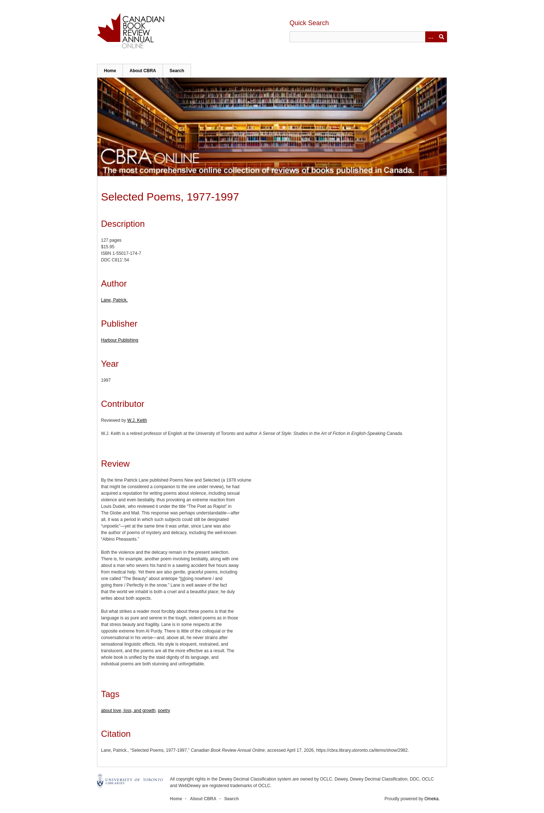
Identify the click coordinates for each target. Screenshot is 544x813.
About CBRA (142, 70)
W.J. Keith (137, 420)
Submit (441, 36)
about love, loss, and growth (128, 710)
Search (177, 70)
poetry (164, 710)
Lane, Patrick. (114, 300)
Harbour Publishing (119, 340)
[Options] (430, 36)
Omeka (431, 798)
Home (110, 70)
